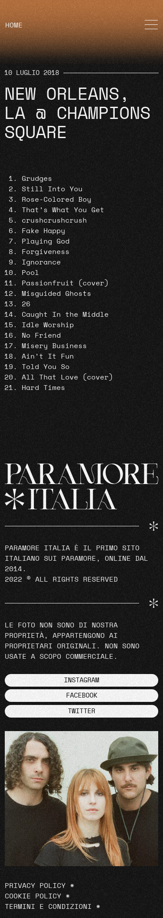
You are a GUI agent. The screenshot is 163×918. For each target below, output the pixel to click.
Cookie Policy (33, 896)
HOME (14, 25)
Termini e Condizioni (48, 906)
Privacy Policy (35, 885)
